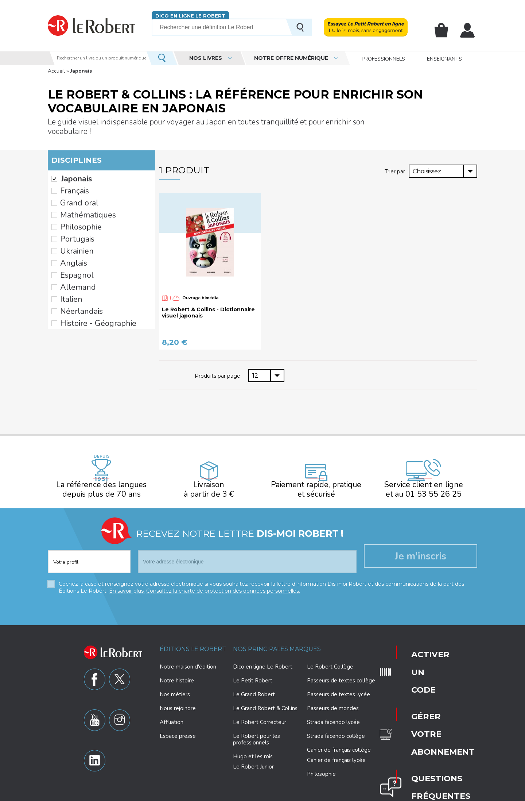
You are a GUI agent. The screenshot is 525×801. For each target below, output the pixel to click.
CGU (390, 794)
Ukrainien (71, 224)
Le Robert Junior (253, 752)
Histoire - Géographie (87, 279)
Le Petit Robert (252, 666)
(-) (54, 168)
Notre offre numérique (291, 58)
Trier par (396, 161)
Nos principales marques (277, 634)
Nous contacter (417, 703)
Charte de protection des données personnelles (198, 794)
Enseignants (444, 58)
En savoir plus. (127, 576)
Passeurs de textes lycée (338, 680)
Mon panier (445, 30)
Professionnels (383, 58)
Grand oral (73, 186)
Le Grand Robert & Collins (265, 694)
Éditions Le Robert (193, 634)
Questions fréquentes (418, 681)
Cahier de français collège (339, 735)
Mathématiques (80, 196)
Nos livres (205, 58)
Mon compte (468, 30)
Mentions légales (330, 794)
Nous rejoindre (178, 694)
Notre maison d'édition (188, 652)
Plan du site (367, 794)
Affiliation (171, 708)
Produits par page (218, 365)
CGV (406, 794)
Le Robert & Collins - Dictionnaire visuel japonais (208, 303)
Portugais (72, 214)
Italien (67, 260)
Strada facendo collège (336, 721)
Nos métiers (175, 680)
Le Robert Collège (330, 652)
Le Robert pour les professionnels (256, 725)
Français (70, 177)
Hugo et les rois (253, 742)
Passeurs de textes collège (341, 666)
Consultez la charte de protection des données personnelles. (223, 576)
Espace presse (178, 721)
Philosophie (75, 205)
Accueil (56, 71)
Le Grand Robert (254, 680)
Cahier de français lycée (336, 746)
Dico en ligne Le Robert (187, 15)
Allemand (72, 251)
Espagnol (72, 242)
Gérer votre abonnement (420, 659)
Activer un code (417, 637)
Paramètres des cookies (280, 794)
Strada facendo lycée (333, 708)
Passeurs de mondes (333, 694)
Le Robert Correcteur (259, 708)
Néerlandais (75, 270)
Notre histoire (177, 666)
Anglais (69, 233)
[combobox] (443, 161)
